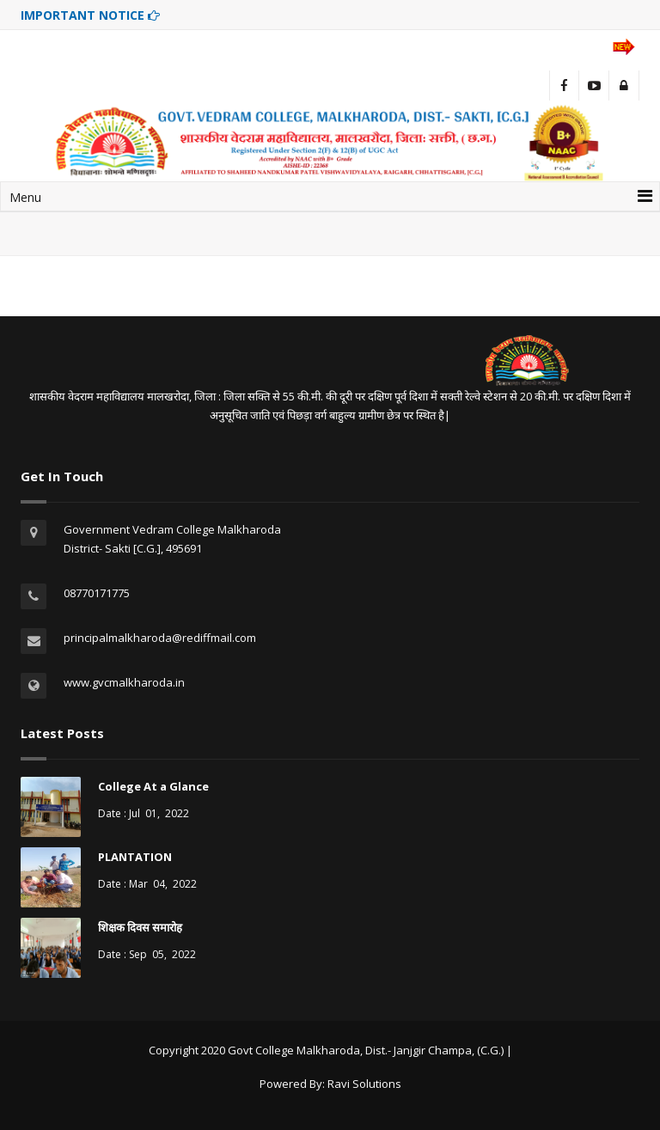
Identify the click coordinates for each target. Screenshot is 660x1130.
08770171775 (97, 593)
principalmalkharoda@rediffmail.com (160, 637)
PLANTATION (135, 856)
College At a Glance (153, 786)
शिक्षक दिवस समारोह (140, 927)
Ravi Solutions (364, 1083)
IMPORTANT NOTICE (90, 15)
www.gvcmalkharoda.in (124, 682)
